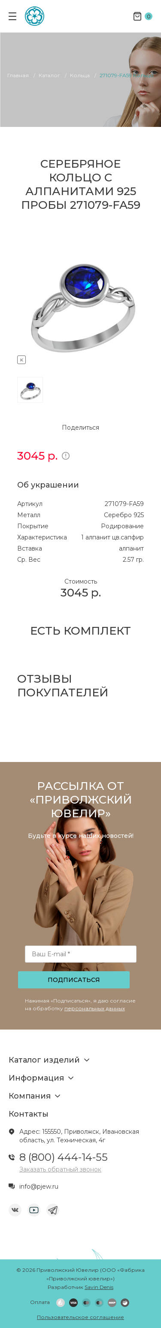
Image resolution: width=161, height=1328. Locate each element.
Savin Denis (99, 1287)
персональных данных (94, 1008)
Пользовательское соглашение (80, 1317)
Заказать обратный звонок (60, 1169)
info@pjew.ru (38, 1186)
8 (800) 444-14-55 (63, 1157)
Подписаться (74, 980)
